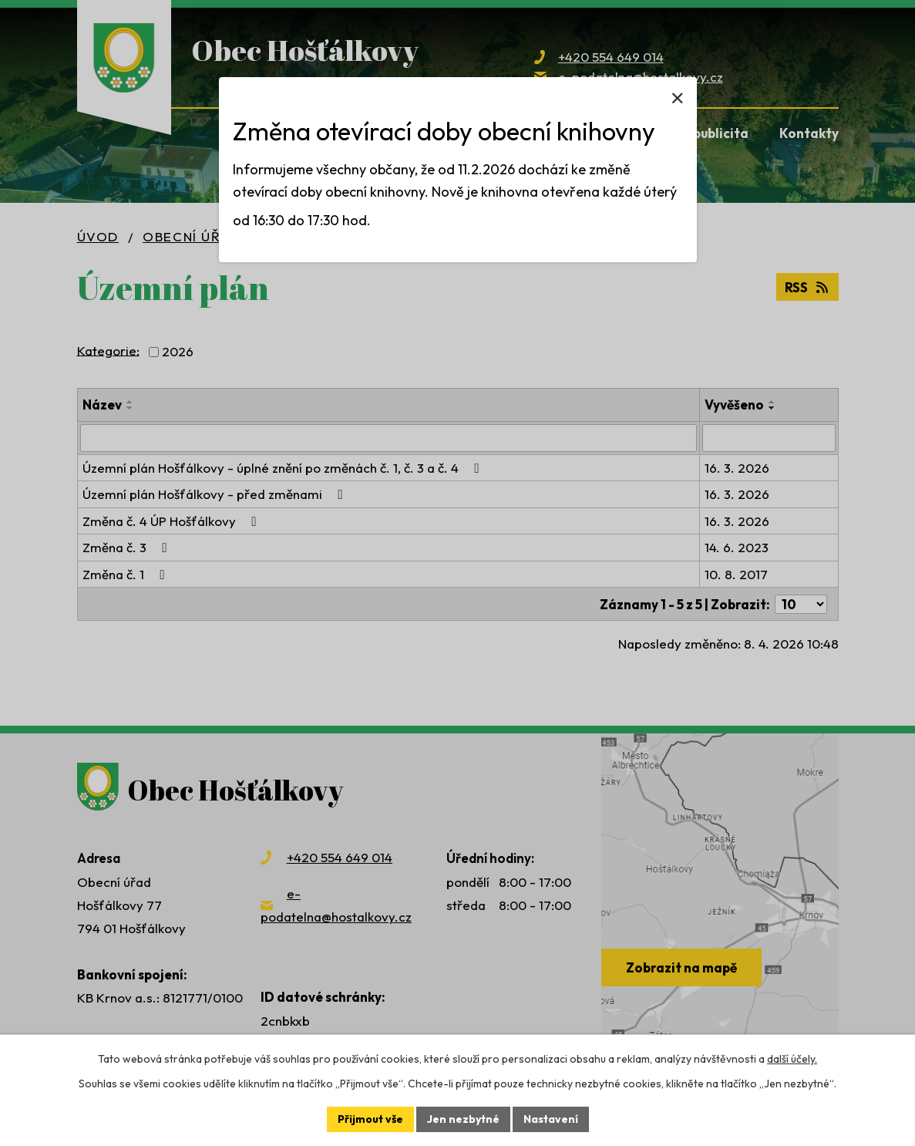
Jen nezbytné (463, 1119)
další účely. (792, 1059)
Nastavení (550, 1119)
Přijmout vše (370, 1119)
